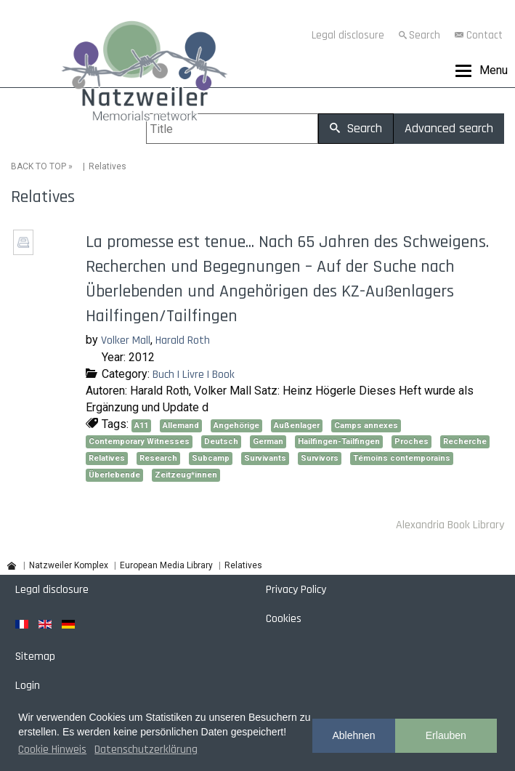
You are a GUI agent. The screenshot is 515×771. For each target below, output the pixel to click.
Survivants (265, 458)
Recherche (465, 441)
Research (158, 458)
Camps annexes (366, 425)
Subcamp (211, 458)
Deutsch (221, 441)
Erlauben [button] (446, 735)
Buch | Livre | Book (194, 374)
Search (424, 35)
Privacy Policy (296, 589)
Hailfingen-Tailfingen (339, 441)
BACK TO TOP (38, 166)
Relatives (107, 458)
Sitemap (35, 656)
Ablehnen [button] (353, 735)
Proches (411, 441)
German (268, 441)
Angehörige (236, 425)
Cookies (283, 618)
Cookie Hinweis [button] (52, 749)
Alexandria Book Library (450, 525)
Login (27, 685)
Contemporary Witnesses (139, 441)
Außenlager (297, 425)
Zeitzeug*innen (186, 475)
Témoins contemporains (401, 458)
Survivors (319, 458)
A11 (141, 425)
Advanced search (449, 128)
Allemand (181, 425)
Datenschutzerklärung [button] (146, 749)
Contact (484, 35)
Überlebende (114, 475)
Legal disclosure (348, 35)
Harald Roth (182, 340)
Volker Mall (125, 340)
